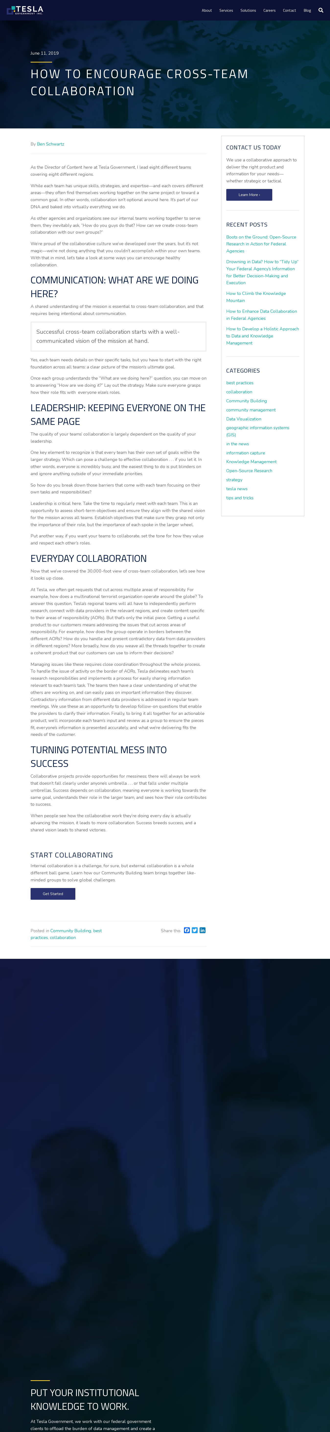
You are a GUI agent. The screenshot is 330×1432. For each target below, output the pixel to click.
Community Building (70, 931)
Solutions (248, 10)
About (207, 10)
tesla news (237, 489)
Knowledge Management (251, 462)
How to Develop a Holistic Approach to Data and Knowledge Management (262, 336)
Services (226, 10)
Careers (269, 10)
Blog (307, 10)
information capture (245, 453)
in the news (237, 444)
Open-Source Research (249, 471)
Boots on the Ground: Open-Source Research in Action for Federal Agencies (261, 244)
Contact (289, 10)
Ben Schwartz (50, 144)
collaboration (63, 938)
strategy (234, 480)
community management (251, 410)
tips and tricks (239, 498)
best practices (239, 383)
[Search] (319, 10)
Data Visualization (243, 419)
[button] (53, 894)
